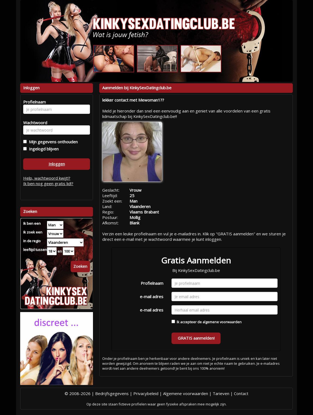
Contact (241, 393)
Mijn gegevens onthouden (52, 141)
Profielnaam (152, 283)
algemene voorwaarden (222, 321)
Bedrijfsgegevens (112, 393)
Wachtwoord (33, 122)
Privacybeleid (145, 393)
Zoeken (80, 266)
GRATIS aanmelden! (196, 338)
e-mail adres (151, 296)
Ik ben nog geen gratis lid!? (48, 183)
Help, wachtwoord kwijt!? (46, 178)
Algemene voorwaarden (185, 393)
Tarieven (221, 393)
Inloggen (57, 164)
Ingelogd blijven (43, 149)
